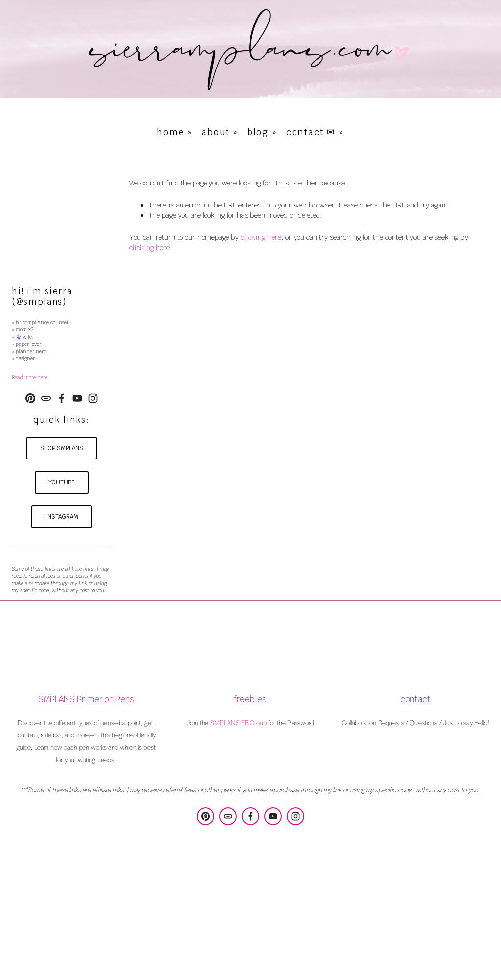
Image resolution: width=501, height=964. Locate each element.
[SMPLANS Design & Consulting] (30, 398)
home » (175, 132)
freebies (250, 699)
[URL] (46, 398)
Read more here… (31, 377)
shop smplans (61, 448)
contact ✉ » (315, 132)
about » (220, 132)
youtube (61, 482)
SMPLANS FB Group (238, 722)
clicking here (261, 237)
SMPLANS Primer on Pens (86, 699)
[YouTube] (77, 398)
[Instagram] (93, 398)
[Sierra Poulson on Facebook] (62, 398)
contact (415, 699)
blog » (262, 132)
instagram (61, 517)
